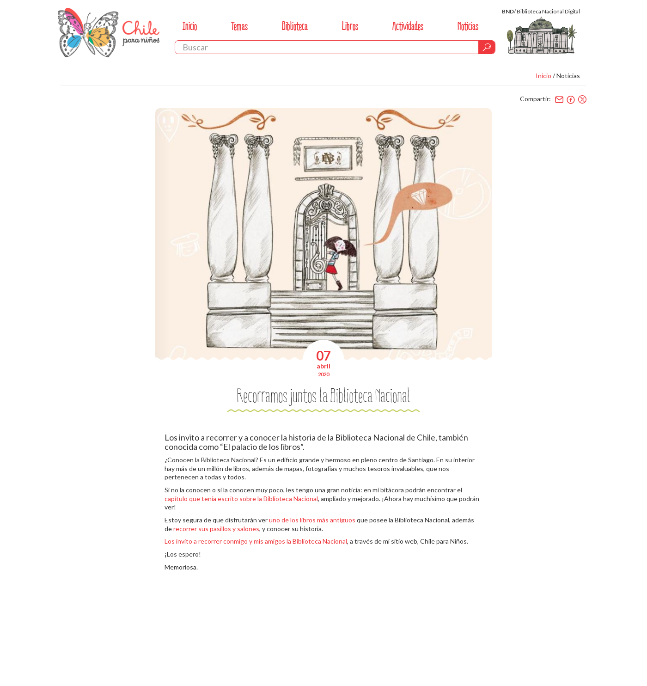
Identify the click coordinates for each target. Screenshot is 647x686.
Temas (239, 26)
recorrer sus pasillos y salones (216, 529)
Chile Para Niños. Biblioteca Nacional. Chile (108, 32)
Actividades (407, 26)
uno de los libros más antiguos (312, 520)
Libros (350, 26)
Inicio (190, 26)
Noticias (468, 26)
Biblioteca (295, 26)
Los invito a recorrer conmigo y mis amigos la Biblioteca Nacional (256, 541)
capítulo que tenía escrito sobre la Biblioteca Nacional (241, 498)
